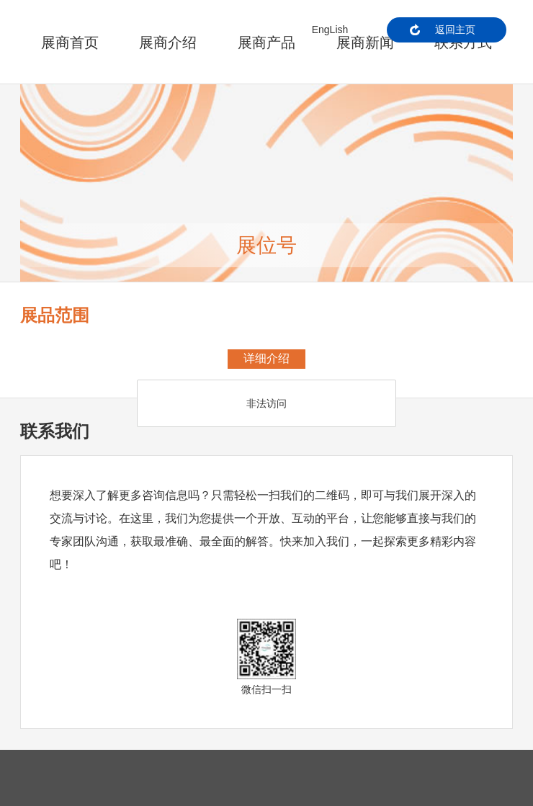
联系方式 (463, 42)
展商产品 (266, 42)
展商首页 (70, 42)
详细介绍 (266, 358)
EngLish (330, 29)
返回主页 (455, 29)
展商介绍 (168, 42)
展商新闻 (365, 42)
